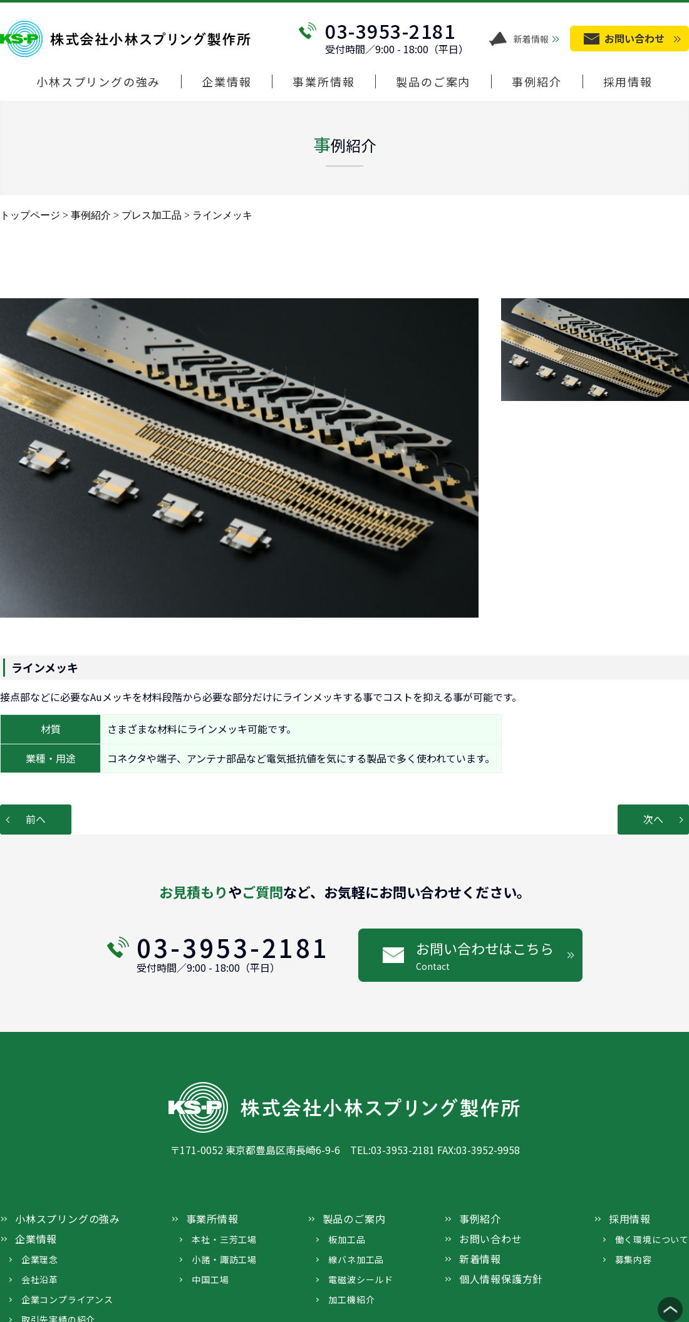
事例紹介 (536, 82)
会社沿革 (39, 1279)
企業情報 (226, 82)
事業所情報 (324, 82)
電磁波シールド (360, 1279)
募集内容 (633, 1259)
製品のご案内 (433, 82)
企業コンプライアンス (67, 1299)
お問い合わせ (490, 1238)
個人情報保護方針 (501, 1278)
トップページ (30, 215)
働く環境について (652, 1239)
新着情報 (531, 39)
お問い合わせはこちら (499, 956)
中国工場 (210, 1279)
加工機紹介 (351, 1299)
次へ (653, 818)
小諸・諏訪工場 (224, 1259)
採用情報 (628, 82)
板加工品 (346, 1239)
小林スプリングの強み (98, 82)
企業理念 (39, 1259)
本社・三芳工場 (224, 1239)
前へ (36, 818)
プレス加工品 (152, 215)
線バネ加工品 (356, 1259)
